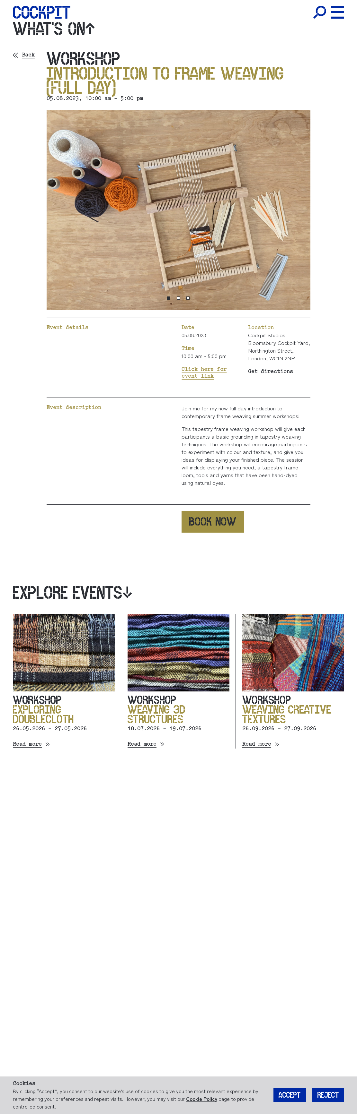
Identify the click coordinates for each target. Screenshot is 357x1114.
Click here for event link (204, 373)
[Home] (41, 12)
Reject (328, 1095)
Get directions (270, 371)
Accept (290, 1095)
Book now (213, 521)
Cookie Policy (201, 1098)
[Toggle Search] (319, 12)
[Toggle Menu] (337, 12)
